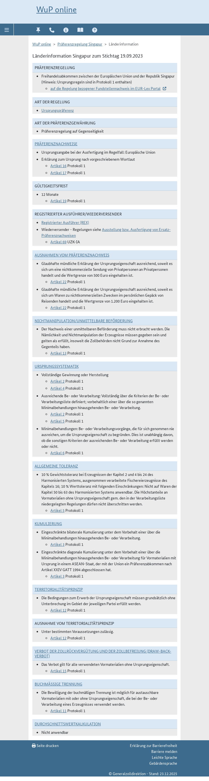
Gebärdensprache (163, 763)
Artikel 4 (57, 388)
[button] (7, 29)
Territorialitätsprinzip (59, 589)
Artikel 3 (57, 544)
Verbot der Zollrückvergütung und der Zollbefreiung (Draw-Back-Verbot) (103, 653)
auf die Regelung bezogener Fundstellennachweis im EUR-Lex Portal (105, 88)
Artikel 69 (58, 241)
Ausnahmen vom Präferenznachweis (72, 255)
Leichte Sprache (164, 757)
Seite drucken (45, 745)
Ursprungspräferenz (57, 110)
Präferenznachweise (56, 143)
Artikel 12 (58, 610)
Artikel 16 (58, 165)
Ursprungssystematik (57, 366)
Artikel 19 (58, 200)
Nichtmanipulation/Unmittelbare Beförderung (84, 320)
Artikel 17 (58, 172)
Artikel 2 (57, 381)
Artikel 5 (57, 421)
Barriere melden (164, 751)
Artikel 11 (58, 710)
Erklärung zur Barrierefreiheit (153, 745)
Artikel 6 (57, 452)
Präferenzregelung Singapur (79, 44)
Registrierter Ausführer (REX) (65, 222)
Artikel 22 (58, 281)
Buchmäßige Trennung (58, 684)
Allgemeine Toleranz (56, 466)
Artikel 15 (58, 670)
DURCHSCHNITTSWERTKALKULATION (68, 723)
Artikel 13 (58, 353)
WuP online (56, 9)
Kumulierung (48, 523)
